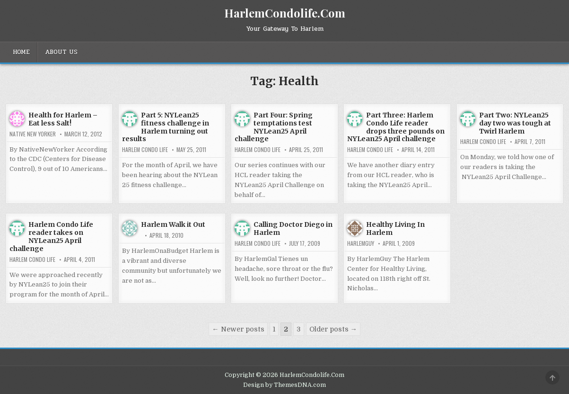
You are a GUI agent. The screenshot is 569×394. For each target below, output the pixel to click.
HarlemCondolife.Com (284, 12)
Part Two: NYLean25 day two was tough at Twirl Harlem (515, 123)
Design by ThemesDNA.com (284, 385)
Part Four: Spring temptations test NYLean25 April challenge (274, 127)
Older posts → (333, 329)
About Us (61, 52)
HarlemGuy (360, 243)
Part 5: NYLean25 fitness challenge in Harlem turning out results (165, 127)
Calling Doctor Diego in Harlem (293, 228)
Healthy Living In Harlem (395, 228)
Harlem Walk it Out (173, 224)
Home (21, 52)
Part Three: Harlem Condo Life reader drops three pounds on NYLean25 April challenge (396, 127)
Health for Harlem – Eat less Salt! (62, 119)
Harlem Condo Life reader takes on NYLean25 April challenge (51, 236)
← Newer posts (238, 329)
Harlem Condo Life (145, 149)
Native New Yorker (32, 134)
